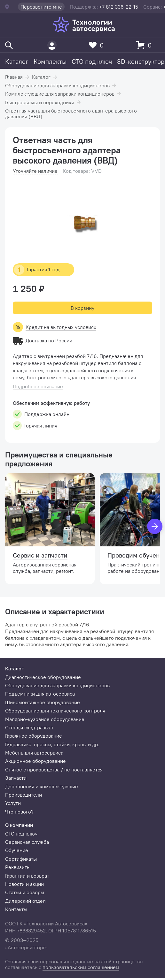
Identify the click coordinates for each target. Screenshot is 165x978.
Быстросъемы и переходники (39, 102)
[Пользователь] (52, 45)
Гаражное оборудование (33, 736)
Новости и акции (24, 884)
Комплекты (50, 61)
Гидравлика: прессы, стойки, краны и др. (52, 744)
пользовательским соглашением (81, 967)
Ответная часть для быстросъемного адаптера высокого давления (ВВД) (71, 114)
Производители (23, 795)
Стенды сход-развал (29, 727)
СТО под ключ (92, 61)
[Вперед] (154, 526)
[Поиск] (9, 45)
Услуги (13, 803)
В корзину (82, 308)
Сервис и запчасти (40, 555)
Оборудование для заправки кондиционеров (57, 85)
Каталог (16, 61)
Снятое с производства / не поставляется (54, 769)
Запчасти (16, 778)
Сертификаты (21, 859)
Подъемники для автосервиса (40, 693)
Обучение (16, 850)
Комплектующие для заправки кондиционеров (59, 94)
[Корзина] (145, 45)
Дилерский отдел (25, 901)
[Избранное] (98, 45)
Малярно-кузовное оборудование (44, 719)
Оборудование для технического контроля (55, 710)
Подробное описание (38, 386)
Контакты (16, 909)
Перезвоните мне (41, 7)
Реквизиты (17, 867)
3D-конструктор (140, 61)
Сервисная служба (27, 842)
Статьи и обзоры (24, 892)
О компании (19, 825)
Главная (14, 77)
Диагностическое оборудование (43, 677)
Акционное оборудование (35, 761)
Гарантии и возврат (27, 875)
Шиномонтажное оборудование (42, 702)
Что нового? (19, 811)
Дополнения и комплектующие (41, 786)
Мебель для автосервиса (34, 752)
